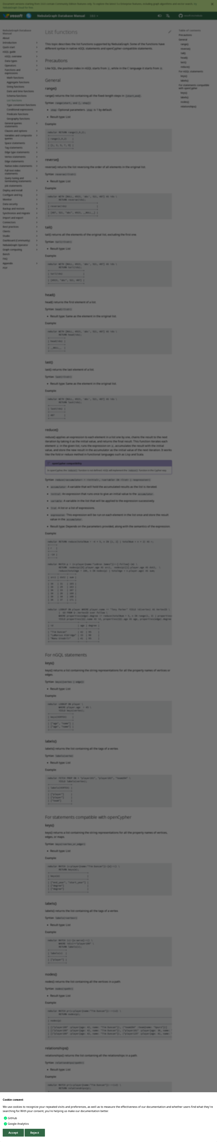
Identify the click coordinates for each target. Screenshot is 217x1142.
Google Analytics (18, 1124)
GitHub (12, 1118)
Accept (13, 1133)
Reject (34, 1133)
